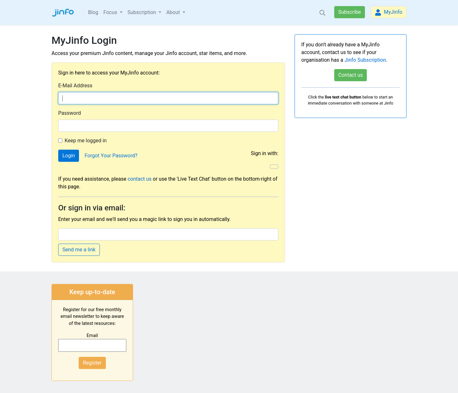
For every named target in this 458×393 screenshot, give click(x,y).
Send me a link (79, 250)
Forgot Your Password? (110, 156)
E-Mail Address (75, 86)
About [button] (173, 12)
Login (68, 156)
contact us (140, 179)
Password (69, 113)
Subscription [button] (142, 12)
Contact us (350, 75)
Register (92, 363)
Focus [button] (110, 12)
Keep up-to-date (92, 292)
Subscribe (349, 12)
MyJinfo (388, 12)
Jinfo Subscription (365, 60)
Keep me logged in (86, 141)
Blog (93, 12)
